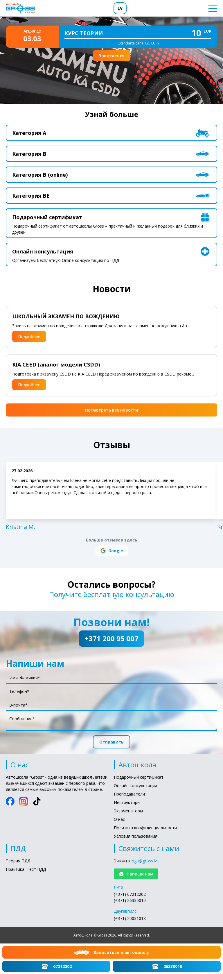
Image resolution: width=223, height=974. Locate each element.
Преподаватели (129, 794)
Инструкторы (127, 802)
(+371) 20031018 (130, 918)
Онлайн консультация (135, 785)
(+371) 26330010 (130, 900)
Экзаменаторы (128, 811)
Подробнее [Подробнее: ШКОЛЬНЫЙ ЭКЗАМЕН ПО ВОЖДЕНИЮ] (29, 336)
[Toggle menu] (211, 8)
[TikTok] (37, 801)
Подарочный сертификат (138, 777)
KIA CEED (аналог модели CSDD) (56, 364)
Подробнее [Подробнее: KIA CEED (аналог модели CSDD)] (29, 384)
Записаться (112, 55)
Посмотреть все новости (111, 410)
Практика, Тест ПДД (26, 869)
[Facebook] (10, 801)
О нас (119, 819)
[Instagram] (23, 801)
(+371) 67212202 (130, 894)
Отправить (111, 742)
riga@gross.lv (144, 861)
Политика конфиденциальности (145, 827)
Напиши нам (135, 874)
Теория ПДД (18, 861)
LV (120, 8)
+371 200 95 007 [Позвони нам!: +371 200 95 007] (111, 638)
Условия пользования (135, 836)
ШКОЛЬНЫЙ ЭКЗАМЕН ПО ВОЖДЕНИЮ (66, 316)
